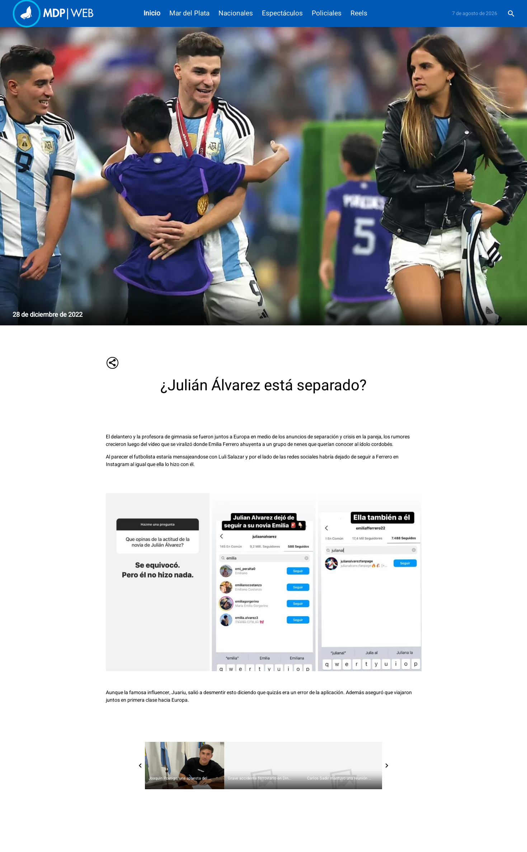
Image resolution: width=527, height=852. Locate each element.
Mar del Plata (189, 13)
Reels (358, 13)
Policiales (327, 13)
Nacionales (235, 13)
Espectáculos (282, 13)
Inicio (151, 13)
